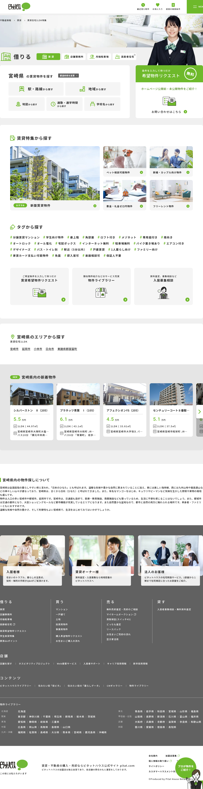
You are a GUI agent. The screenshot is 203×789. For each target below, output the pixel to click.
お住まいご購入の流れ (68, 640)
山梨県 (139, 716)
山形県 (183, 711)
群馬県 (69, 716)
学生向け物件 (55, 237)
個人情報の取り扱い (159, 760)
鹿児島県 (90, 732)
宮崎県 (78, 732)
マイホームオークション (120, 614)
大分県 (55, 732)
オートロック (22, 243)
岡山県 (33, 727)
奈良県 (183, 721)
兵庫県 (150, 721)
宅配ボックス (67, 243)
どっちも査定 (114, 624)
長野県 (150, 716)
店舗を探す (6, 663)
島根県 (55, 727)
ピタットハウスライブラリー (15, 685)
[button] (199, 411)
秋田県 (161, 711)
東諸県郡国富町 (67, 349)
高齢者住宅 (125, 56)
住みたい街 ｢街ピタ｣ (49, 685)
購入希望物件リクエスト (69, 636)
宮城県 (172, 711)
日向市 (50, 349)
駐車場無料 (122, 243)
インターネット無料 (95, 243)
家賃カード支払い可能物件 (31, 255)
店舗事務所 (73, 57)
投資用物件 (62, 624)
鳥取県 (44, 727)
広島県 (22, 727)
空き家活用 (113, 639)
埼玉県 (58, 716)
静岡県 (33, 721)
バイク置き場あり (148, 243)
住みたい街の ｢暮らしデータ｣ (84, 685)
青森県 (139, 711)
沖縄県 (103, 732)
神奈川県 (34, 716)
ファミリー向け (147, 249)
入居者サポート (91, 663)
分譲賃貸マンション (26, 237)
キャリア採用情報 (116, 663)
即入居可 (73, 255)
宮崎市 (14, 349)
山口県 (67, 727)
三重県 (55, 721)
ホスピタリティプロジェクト (34, 663)
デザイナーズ (22, 249)
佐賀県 (33, 732)
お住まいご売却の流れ (119, 634)
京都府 (161, 721)
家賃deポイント (9, 640)
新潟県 (161, 716)
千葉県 (47, 716)
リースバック (114, 629)
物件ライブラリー (139, 685)
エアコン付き (175, 243)
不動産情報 (6, 20)
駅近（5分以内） (75, 249)
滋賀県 (172, 721)
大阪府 (139, 721)
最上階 (74, 237)
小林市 (38, 349)
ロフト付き (107, 237)
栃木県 (80, 716)
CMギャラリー (114, 685)
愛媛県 (150, 727)
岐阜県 (44, 721)
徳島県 (161, 727)
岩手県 (150, 711)
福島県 (195, 711)
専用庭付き (150, 237)
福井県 (195, 716)
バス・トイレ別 (47, 249)
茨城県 (91, 716)
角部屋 (89, 237)
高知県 (172, 727)
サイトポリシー (156, 766)
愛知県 (22, 721)
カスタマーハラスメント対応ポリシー (168, 771)
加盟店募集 (171, 755)
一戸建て (60, 614)
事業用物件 (62, 629)
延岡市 (26, 349)
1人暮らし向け (121, 249)
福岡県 (22, 732)
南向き (168, 237)
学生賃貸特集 (7, 636)
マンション (62, 609)
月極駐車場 (99, 57)
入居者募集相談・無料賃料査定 (174, 609)
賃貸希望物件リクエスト (13, 631)
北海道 (22, 711)
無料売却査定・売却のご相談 (122, 609)
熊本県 (67, 732)
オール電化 (44, 243)
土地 (58, 619)
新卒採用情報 (140, 663)
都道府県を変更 (68, 75)
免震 (58, 255)
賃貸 (19, 20)
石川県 (172, 716)
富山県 (183, 716)
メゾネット (129, 237)
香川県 (139, 727)
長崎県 (44, 732)
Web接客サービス (67, 663)
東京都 (22, 716)
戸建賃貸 (99, 249)
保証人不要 (113, 255)
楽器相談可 (92, 255)
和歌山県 (196, 721)
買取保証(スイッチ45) (119, 619)
